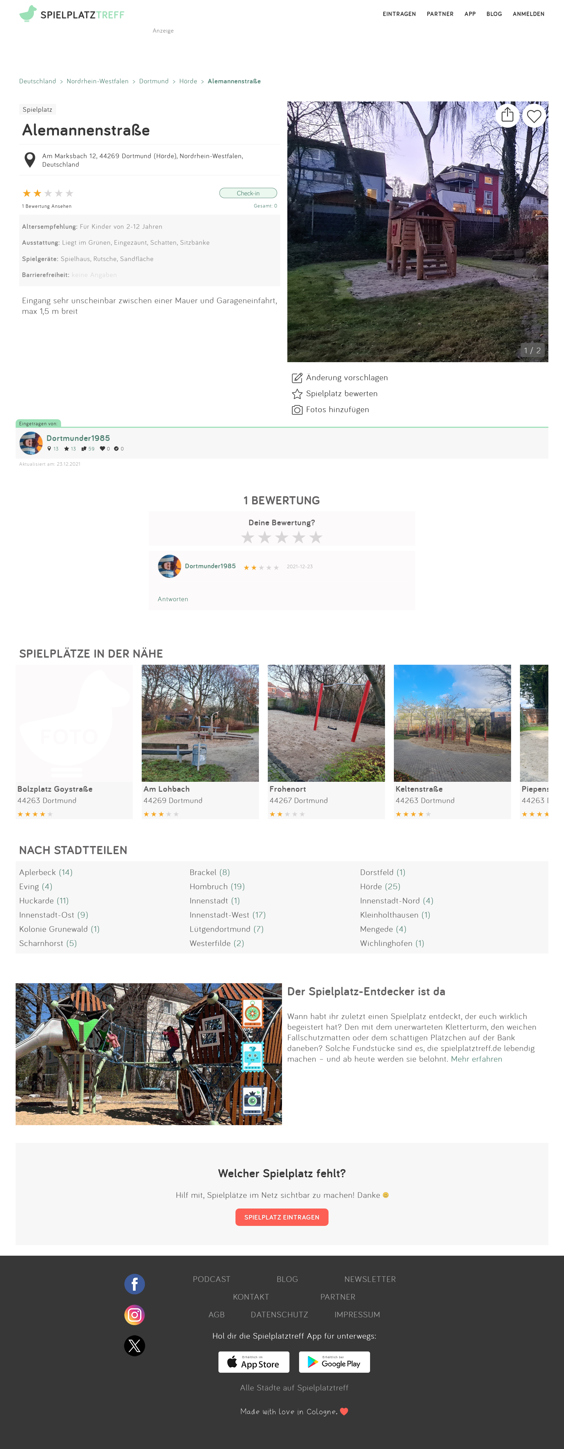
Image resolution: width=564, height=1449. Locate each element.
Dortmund (154, 81)
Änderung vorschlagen (347, 377)
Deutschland (37, 81)
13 (53, 448)
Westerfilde (210, 943)
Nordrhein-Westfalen (98, 81)
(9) (82, 914)
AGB (216, 1314)
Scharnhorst (41, 943)
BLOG (494, 14)
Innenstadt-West (220, 914)
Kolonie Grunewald (53, 928)
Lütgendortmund (220, 928)
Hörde (188, 81)
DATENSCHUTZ (279, 1314)
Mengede (376, 928)
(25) (393, 886)
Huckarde (36, 900)
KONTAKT (251, 1296)
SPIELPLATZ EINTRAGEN (282, 1217)
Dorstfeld (377, 872)
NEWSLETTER (370, 1278)
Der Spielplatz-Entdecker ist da (366, 991)
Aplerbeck (37, 872)
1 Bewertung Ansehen (47, 206)
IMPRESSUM (357, 1314)
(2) (239, 943)
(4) (47, 886)
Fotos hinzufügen (337, 409)
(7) (259, 928)
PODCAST (212, 1278)
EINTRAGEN (399, 14)
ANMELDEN (529, 14)
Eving (29, 886)
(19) (238, 886)
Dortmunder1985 (78, 437)
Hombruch (209, 886)
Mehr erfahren (477, 1058)
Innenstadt (209, 900)
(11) (63, 900)
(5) (71, 943)
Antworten (173, 598)
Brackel (203, 872)
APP (470, 14)
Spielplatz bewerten (342, 393)
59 (88, 448)
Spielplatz (38, 109)
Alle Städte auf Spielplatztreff (294, 1387)
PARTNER (440, 14)
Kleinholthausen (389, 914)
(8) (224, 872)
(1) (401, 872)
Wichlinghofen (386, 943)
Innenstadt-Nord (390, 900)
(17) (259, 914)
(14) (66, 872)
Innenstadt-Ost (47, 914)
